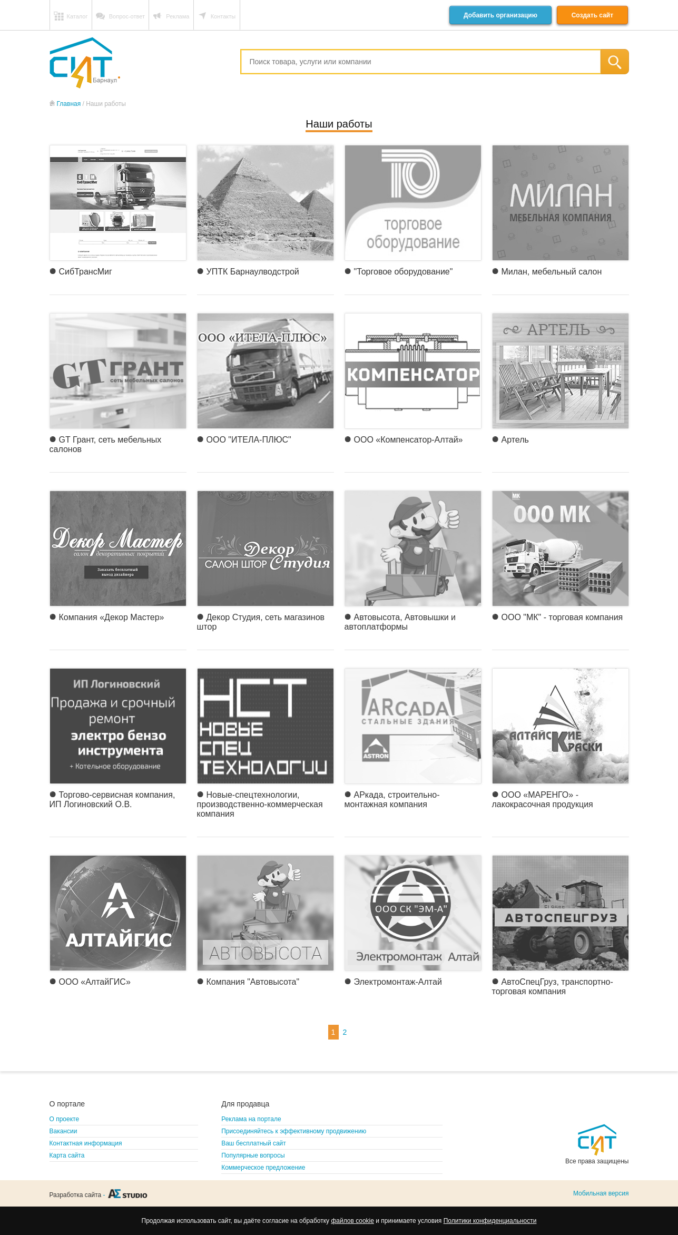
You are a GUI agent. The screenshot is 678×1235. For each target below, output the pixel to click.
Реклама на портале (251, 1119)
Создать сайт (592, 15)
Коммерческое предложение (263, 1167)
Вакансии (63, 1131)
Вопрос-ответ (127, 16)
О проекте (65, 1119)
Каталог (77, 16)
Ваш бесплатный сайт (253, 1143)
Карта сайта (67, 1155)
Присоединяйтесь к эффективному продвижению (293, 1131)
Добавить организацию (500, 15)
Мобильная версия (601, 1193)
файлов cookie (352, 1220)
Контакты (223, 16)
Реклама (177, 16)
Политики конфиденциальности (490, 1220)
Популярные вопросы (252, 1155)
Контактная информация (86, 1143)
